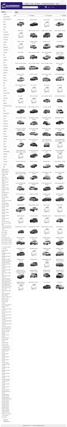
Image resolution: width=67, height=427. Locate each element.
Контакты (37, 3)
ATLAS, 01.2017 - (5, 172)
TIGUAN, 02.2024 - (5, 362)
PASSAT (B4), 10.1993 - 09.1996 (6, 267)
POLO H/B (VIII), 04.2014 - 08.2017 (6, 324)
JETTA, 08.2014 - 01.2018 (7, 242)
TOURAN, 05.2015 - (6, 390)
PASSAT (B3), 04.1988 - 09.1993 (6, 264)
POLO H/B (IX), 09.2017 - (6, 326)
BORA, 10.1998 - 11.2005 (5, 175)
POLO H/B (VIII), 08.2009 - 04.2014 (6, 321)
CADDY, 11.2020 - (5, 188)
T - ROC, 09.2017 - (5, 415)
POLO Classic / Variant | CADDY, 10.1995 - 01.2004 (6, 306)
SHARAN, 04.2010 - (5, 337)
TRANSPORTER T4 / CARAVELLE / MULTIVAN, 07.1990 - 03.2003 (6, 399)
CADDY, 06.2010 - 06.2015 (5, 182)
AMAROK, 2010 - (5, 169)
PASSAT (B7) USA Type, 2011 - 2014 (6, 288)
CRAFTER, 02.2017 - (5, 192)
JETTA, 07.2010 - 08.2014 (7, 240)
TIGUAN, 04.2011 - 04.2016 (5, 354)
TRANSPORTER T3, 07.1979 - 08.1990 (5, 395)
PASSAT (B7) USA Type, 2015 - (6, 291)
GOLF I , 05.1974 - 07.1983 (5, 198)
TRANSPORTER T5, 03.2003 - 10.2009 (5, 402)
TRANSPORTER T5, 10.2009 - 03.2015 (5, 405)
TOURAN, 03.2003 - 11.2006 (6, 381)
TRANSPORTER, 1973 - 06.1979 (6, 392)
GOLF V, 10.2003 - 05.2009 (5, 210)
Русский (61, 1)
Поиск (57, 3)
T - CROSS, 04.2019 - (6, 347)
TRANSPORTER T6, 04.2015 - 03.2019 (5, 408)
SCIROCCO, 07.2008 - (6, 330)
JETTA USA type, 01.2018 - (7, 244)
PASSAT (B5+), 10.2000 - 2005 (6, 273)
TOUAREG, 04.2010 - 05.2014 (6, 371)
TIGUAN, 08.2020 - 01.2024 (5, 360)
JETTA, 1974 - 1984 (5, 237)
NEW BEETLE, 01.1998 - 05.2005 (6, 254)
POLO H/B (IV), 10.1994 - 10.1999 (6, 309)
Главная (27, 3)
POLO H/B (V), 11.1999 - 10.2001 (6, 312)
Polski (59, 1)
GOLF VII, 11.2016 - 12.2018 (5, 219)
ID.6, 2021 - (4, 235)
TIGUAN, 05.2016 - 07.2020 (5, 357)
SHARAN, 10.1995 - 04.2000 (5, 332)
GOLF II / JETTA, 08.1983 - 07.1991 (6, 201)
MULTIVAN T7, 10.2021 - (6, 413)
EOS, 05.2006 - (5, 194)
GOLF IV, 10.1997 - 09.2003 (5, 207)
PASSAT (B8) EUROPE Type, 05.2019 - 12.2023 (6, 285)
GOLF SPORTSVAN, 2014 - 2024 (6, 228)
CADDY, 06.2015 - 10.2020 (5, 185)
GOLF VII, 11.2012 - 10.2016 (5, 216)
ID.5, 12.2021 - (5, 234)
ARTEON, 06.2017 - (5, 171)
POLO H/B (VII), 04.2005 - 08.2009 (6, 318)
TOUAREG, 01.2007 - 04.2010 (6, 368)
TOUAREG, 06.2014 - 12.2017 (6, 374)
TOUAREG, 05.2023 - (6, 379)
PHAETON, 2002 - (5, 300)
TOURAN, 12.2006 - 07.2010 (6, 384)
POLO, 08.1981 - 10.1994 (5, 302)
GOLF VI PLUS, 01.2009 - (6, 226)
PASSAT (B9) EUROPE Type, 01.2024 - (6, 294)
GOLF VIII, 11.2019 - (6, 221)
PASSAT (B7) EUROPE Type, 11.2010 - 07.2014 (6, 279)
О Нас (31, 3)
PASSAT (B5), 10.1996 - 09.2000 (6, 270)
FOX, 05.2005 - (5, 196)
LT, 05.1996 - (4, 248)
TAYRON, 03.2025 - (5, 345)
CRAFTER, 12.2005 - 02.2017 (5, 190)
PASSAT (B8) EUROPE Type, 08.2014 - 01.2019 (6, 282)
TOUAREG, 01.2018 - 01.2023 (6, 377)
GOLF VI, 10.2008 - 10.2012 (5, 213)
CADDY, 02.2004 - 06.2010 (5, 179)
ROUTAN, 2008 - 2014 (6, 328)
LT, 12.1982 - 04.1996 (6, 247)
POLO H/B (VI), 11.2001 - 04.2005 (6, 315)
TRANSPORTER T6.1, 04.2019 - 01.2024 (6, 411)
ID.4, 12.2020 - (5, 232)
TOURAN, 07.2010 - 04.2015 (6, 387)
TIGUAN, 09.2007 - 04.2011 (5, 351)
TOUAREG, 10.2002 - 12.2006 (6, 365)
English (65, 1)
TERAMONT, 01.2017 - (6, 349)
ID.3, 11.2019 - (5, 230)
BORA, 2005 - (4, 177)
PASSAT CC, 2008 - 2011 (6, 296)
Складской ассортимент (47, 3)
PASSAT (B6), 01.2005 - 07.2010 (6, 276)
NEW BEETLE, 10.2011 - (6, 259)
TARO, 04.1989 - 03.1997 (5, 340)
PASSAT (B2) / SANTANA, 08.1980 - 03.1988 (6, 261)
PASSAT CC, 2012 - (5, 298)
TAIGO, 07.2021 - (5, 342)
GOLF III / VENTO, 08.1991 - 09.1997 (5, 204)
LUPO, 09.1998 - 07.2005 (5, 251)
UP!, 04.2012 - (4, 417)
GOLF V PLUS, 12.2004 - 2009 (6, 223)
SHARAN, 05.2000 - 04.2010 (5, 335)
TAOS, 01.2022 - (5, 344)
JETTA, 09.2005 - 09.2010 (7, 239)
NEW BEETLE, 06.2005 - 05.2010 (6, 257)
